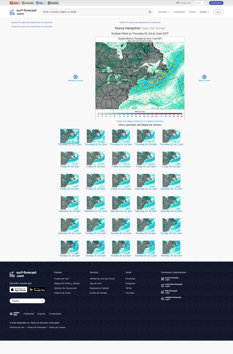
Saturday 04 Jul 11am (95, 224)
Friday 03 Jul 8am (121, 180)
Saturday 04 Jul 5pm (146, 224)
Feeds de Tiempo (98, 306)
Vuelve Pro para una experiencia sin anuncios (31, 22)
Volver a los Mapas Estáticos (129, 134)
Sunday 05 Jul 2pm (70, 269)
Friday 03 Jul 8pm (95, 202)
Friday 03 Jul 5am (95, 180)
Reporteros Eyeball (99, 301)
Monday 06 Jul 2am (171, 269)
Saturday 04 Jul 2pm (121, 224)
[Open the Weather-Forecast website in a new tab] (53, 3)
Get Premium (216, 3)
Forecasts (163, 12)
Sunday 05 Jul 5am (121, 246)
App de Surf (95, 296)
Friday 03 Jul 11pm (121, 202)
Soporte (41, 327)
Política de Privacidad (36, 341)
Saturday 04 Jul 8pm (171, 224)
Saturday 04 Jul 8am (70, 224)
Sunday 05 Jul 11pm (146, 269)
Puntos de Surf (61, 292)
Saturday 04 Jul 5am (171, 202)
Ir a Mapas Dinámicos (153, 134)
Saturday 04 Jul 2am (146, 202)
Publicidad (29, 327)
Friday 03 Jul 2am (69, 180)
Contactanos (55, 327)
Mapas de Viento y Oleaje (67, 296)
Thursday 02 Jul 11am (69, 157)
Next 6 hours (204, 91)
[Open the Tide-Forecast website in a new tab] (41, 3)
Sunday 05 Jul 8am (146, 246)
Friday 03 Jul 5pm (69, 202)
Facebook (130, 292)
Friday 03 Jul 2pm (171, 180)
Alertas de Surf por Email (102, 292)
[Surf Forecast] (23, 12)
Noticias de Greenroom (65, 301)
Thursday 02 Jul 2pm (96, 157)
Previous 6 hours (75, 91)
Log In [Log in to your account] (218, 12)
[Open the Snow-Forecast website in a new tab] (15, 3)
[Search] (150, 11)
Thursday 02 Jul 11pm (171, 157)
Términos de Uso (17, 341)
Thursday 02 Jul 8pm (146, 157)
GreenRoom (179, 12)
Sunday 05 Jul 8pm (121, 269)
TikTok (128, 301)
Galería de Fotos (62, 306)
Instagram (130, 296)
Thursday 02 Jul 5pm (121, 157)
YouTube (129, 306)
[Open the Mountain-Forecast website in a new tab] (27, 3)
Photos (192, 12)
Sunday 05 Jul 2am (96, 246)
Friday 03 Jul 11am (146, 180)
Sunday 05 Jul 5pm (96, 269)
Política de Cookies (57, 341)
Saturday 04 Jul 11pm (69, 246)
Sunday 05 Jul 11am (171, 246)
